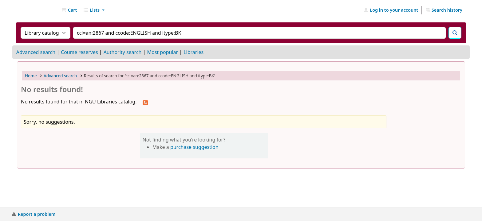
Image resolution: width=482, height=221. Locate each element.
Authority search (123, 52)
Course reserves (79, 52)
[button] (69, 10)
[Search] (454, 33)
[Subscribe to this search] (145, 102)
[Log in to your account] (391, 10)
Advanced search (35, 52)
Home (31, 76)
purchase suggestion (194, 147)
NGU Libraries (32, 10)
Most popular (162, 52)
